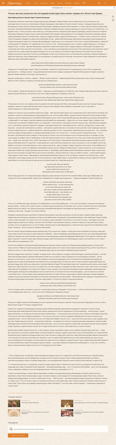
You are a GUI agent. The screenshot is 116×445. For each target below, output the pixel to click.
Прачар (26, 10)
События (59, 3)
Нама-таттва (11, 10)
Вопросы (77, 3)
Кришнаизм (15, 3)
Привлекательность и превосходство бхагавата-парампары (35, 412)
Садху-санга (19, 10)
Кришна (28, 3)
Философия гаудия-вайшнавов (30, 402)
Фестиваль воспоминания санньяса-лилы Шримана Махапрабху (89, 412)
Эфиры (52, 3)
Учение (35, 3)
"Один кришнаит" (74, 7)
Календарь (68, 3)
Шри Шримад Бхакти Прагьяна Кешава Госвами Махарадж (91, 402)
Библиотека (44, 3)
